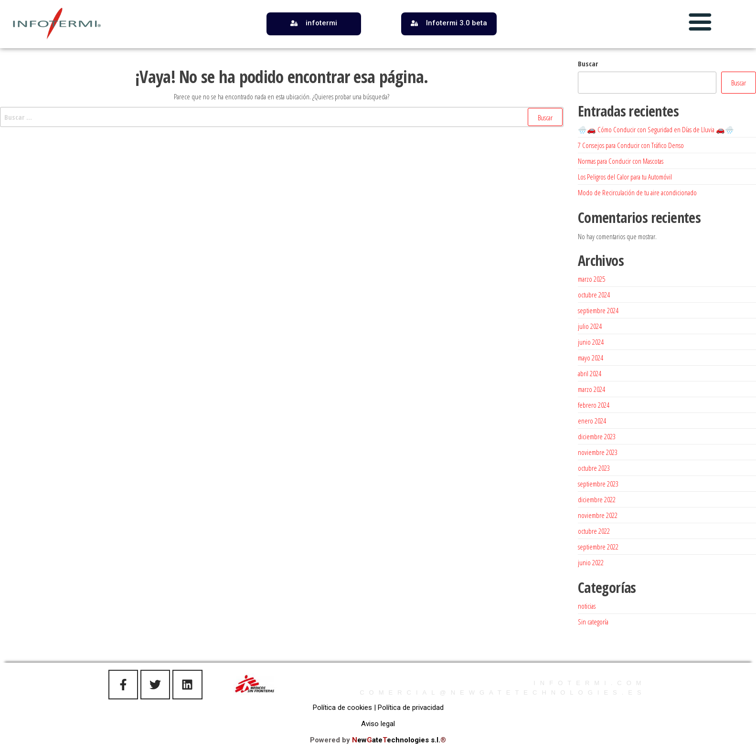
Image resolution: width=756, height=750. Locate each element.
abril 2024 (589, 373)
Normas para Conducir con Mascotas (620, 161)
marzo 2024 (591, 389)
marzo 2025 (591, 279)
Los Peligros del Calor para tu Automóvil (625, 176)
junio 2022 (591, 562)
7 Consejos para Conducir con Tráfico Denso (631, 145)
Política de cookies (342, 707)
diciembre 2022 (597, 499)
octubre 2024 (594, 294)
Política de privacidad (411, 707)
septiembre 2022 (598, 546)
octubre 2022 (594, 531)
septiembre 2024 (598, 310)
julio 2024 (590, 326)
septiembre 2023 (598, 483)
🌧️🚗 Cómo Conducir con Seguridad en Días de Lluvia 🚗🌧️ (656, 129)
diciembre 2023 (597, 436)
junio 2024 (591, 342)
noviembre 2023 (598, 452)
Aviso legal (378, 723)
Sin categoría (593, 621)
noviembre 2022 (598, 515)
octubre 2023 (594, 468)
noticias (587, 606)
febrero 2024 (593, 405)
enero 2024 (592, 420)
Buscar (588, 63)
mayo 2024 (590, 357)
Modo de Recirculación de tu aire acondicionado (637, 192)
